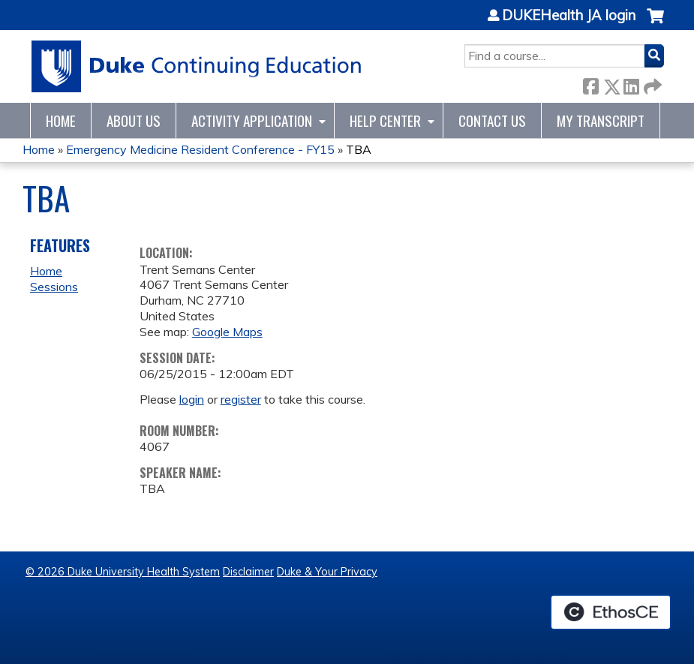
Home (61, 120)
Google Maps (227, 331)
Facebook (590, 83)
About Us (134, 120)
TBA (358, 149)
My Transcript (600, 120)
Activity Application (251, 120)
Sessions (54, 286)
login (191, 399)
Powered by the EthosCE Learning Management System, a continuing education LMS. (610, 612)
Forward (651, 83)
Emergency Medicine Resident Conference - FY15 (200, 149)
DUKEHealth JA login (568, 16)
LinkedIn (630, 83)
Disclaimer (248, 571)
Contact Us (492, 120)
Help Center (385, 120)
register (241, 399)
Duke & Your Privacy (327, 571)
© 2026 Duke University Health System (123, 571)
